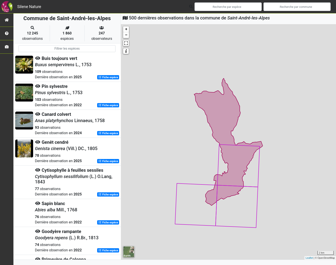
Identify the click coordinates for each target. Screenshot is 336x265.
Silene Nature (29, 6)
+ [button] (126, 29)
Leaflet (309, 258)
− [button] (126, 35)
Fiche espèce (108, 77)
